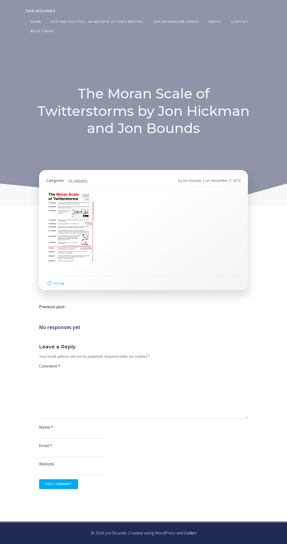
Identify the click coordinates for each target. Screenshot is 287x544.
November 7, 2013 (226, 180)
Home (35, 22)
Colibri (190, 533)
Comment (49, 366)
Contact (240, 22)
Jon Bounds (192, 180)
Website (46, 464)
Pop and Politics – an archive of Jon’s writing (97, 22)
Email (45, 445)
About (215, 22)
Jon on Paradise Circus (176, 22)
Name (46, 427)
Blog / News (42, 31)
